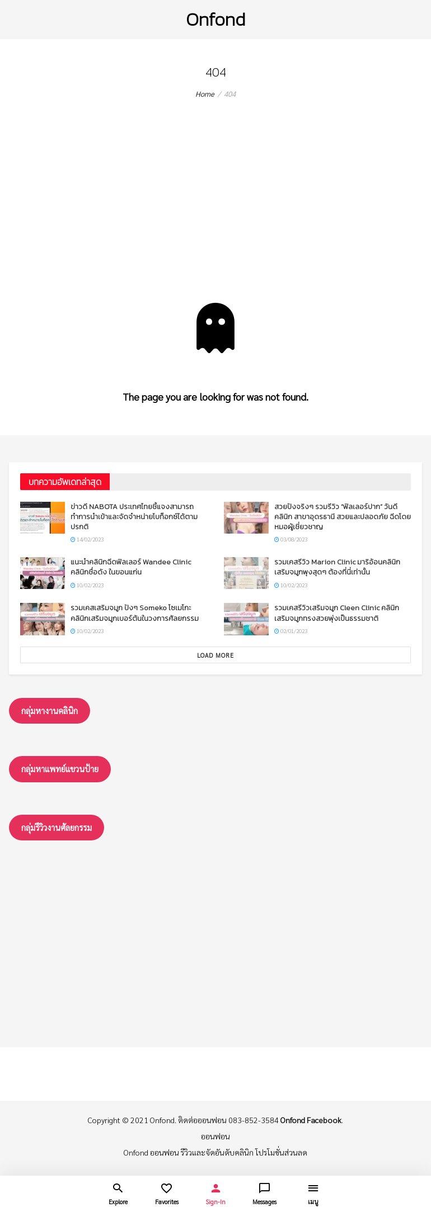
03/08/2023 (290, 539)
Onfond (215, 19)
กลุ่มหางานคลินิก (49, 710)
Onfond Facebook (310, 1120)
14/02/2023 (87, 539)
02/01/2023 (290, 630)
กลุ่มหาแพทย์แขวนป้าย (60, 768)
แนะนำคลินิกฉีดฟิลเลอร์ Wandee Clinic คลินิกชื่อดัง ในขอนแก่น (131, 567)
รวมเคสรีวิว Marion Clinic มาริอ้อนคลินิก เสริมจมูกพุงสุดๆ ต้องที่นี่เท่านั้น (337, 567)
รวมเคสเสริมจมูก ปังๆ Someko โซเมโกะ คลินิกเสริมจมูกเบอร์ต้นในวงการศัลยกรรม (135, 612)
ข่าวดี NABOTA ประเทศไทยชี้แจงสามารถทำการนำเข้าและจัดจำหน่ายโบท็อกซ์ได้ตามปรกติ (134, 516)
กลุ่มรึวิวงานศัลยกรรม (56, 827)
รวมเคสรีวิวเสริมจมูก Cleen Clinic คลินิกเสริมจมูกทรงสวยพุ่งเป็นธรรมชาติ (336, 612)
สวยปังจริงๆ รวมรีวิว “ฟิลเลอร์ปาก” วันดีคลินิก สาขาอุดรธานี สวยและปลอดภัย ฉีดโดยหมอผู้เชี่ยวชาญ (342, 516)
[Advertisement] (215, 219)
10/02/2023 (87, 584)
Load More (215, 655)
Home (204, 93)
